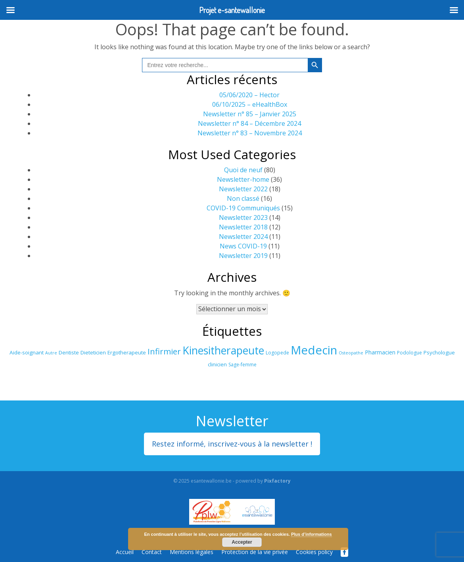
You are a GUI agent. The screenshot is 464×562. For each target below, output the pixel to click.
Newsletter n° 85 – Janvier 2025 (249, 114)
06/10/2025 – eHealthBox (249, 104)
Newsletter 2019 (243, 255)
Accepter (242, 542)
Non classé (243, 198)
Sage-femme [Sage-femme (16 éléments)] (242, 364)
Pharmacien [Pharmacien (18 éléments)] (380, 352)
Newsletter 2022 (243, 189)
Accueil (125, 552)
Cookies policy (314, 552)
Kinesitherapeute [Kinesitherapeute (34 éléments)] (223, 350)
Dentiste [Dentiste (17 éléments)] (69, 352)
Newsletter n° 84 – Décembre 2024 (249, 123)
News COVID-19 (243, 246)
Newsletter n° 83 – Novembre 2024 (249, 133)
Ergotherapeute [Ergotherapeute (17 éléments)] (126, 352)
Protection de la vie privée (254, 552)
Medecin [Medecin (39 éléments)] (314, 350)
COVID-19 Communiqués (243, 208)
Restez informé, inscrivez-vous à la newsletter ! (232, 443)
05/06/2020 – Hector (249, 94)
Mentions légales (191, 552)
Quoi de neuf (243, 170)
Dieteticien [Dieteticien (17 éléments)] (93, 352)
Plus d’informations (311, 534)
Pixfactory (277, 480)
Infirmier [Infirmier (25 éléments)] (164, 351)
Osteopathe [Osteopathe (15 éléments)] (351, 353)
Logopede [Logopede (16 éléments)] (277, 352)
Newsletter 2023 (243, 217)
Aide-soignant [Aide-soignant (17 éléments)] (27, 352)
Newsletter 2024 (243, 236)
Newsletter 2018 (243, 227)
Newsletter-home (243, 179)
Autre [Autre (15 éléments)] (51, 353)
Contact (152, 552)
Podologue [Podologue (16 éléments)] (409, 352)
